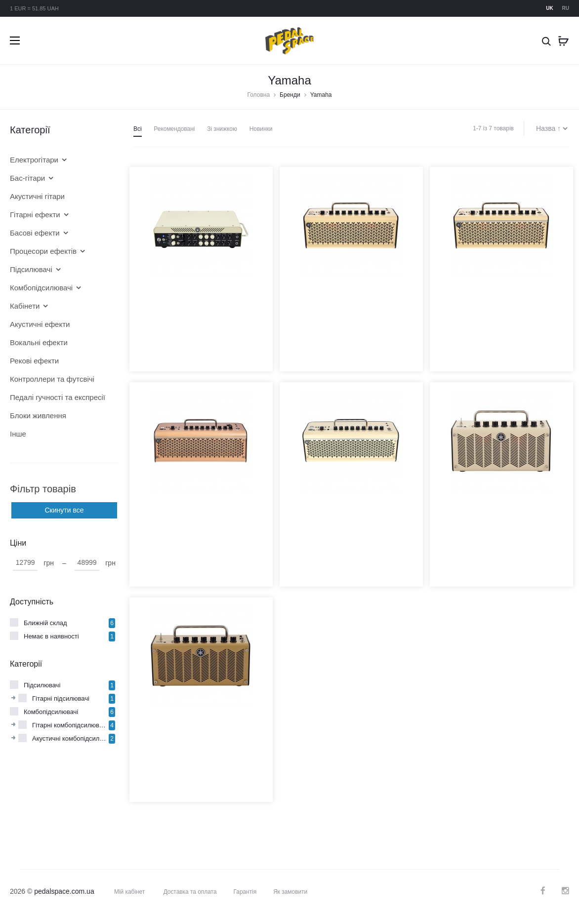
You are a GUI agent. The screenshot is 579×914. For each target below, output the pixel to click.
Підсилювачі (31, 269)
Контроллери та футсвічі (52, 379)
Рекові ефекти (34, 361)
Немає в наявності (51, 636)
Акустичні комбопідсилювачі (70, 738)
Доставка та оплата (190, 891)
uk (549, 8)
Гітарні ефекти (35, 214)
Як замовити (291, 891)
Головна (259, 94)
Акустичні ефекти (40, 324)
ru (565, 8)
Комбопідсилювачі (41, 287)
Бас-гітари (27, 178)
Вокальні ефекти (39, 342)
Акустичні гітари (37, 196)
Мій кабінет (129, 891)
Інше (18, 434)
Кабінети (25, 306)
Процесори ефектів (43, 251)
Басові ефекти (35, 233)
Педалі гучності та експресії (57, 397)
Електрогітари (34, 160)
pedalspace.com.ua (64, 891)
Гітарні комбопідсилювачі (69, 725)
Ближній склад (45, 623)
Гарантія (245, 891)
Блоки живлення (38, 415)
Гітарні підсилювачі (60, 698)
